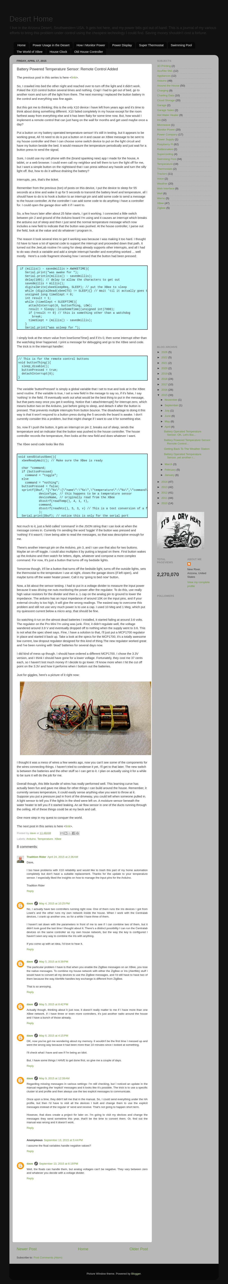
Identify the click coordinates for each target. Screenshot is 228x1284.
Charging (162, 90)
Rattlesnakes (165, 149)
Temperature (45, 838)
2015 (164, 395)
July (167, 410)
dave (30, 903)
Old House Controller (88, 51)
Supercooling (165, 154)
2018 (164, 378)
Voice (160, 178)
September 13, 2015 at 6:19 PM (58, 1163)
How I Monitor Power (91, 45)
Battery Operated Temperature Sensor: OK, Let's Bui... (182, 433)
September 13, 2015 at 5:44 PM (63, 1140)
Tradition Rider (36, 856)
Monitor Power (166, 129)
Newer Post (27, 1249)
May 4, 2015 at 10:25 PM (54, 903)
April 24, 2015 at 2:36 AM (62, 856)
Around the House (168, 85)
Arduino (31, 838)
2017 (164, 384)
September (172, 405)
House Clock (58, 51)
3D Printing (164, 65)
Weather (162, 183)
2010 (164, 503)
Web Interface (165, 188)
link (73, 77)
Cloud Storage (166, 100)
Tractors (162, 173)
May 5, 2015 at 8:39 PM (53, 961)
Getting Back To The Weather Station (187, 448)
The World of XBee (29, 51)
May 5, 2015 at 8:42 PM (53, 1004)
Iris (159, 119)
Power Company (167, 134)
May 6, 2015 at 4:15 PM (53, 1035)
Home (21, 45)
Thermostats (164, 168)
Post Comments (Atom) (48, 1257)
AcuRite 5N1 (165, 70)
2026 (164, 352)
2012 (164, 492)
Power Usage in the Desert (51, 45)
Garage (161, 105)
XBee (58, 838)
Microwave (163, 124)
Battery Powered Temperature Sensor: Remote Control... (187, 441)
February (171, 469)
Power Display (122, 45)
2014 (164, 481)
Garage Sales (165, 110)
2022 (164, 357)
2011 (164, 497)
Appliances (164, 75)
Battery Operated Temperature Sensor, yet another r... (182, 456)
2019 (164, 373)
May (168, 421)
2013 (164, 487)
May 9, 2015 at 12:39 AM (54, 1078)
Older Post (139, 1249)
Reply (30, 891)
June (168, 415)
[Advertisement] (184, 278)
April (168, 426)
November (171, 399)
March (169, 464)
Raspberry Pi (165, 144)
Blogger (136, 1273)
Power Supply (165, 139)
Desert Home (31, 19)
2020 (164, 368)
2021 (164, 362)
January (170, 475)
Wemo (161, 198)
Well (159, 193)
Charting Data (165, 95)
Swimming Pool (181, 45)
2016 (164, 389)
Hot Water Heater (168, 115)
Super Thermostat (151, 45)
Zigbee (161, 207)
